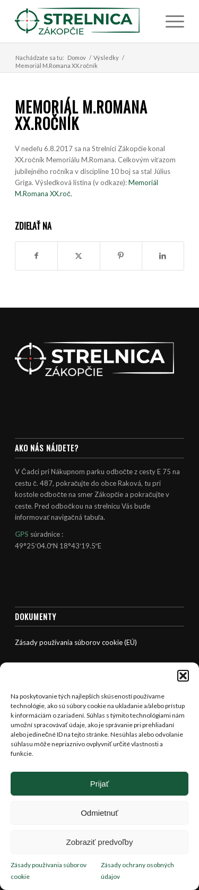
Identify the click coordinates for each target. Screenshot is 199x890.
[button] (183, 675)
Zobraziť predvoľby (99, 842)
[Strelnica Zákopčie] (82, 21)
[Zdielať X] (78, 255)
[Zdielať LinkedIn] (163, 255)
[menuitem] (169, 21)
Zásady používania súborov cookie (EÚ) (76, 642)
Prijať (99, 783)
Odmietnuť (99, 812)
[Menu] (169, 21)
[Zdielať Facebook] (36, 255)
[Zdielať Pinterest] (121, 255)
